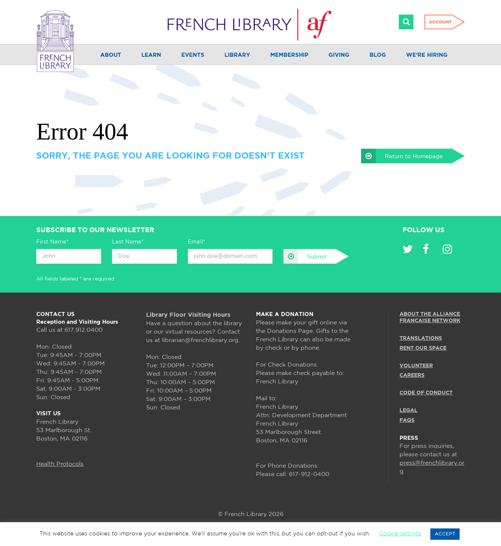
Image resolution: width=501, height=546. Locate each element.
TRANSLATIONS (421, 338)
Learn (151, 55)
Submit (305, 256)
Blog (378, 55)
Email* (196, 241)
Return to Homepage (402, 156)
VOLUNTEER (416, 366)
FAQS (407, 420)
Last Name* (128, 241)
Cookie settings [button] (400, 533)
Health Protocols (60, 464)
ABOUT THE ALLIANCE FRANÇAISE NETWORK (430, 317)
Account (440, 22)
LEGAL (408, 410)
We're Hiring (427, 55)
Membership (289, 55)
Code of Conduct (426, 393)
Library (237, 55)
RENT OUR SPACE (423, 348)
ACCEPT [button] (445, 534)
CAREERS (412, 375)
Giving (339, 55)
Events (192, 55)
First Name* (52, 241)
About (110, 55)
